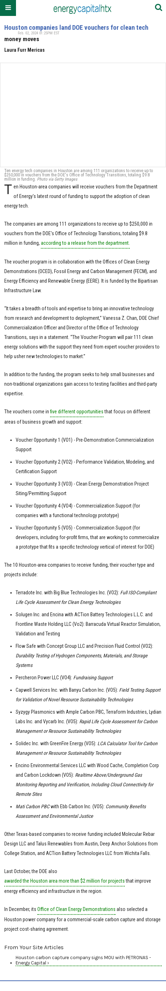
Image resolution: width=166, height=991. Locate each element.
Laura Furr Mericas (24, 49)
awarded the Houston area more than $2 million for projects (64, 881)
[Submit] (158, 8)
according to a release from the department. (85, 243)
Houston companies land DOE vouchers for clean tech (76, 27)
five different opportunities (76, 411)
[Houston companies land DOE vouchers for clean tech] (83, 115)
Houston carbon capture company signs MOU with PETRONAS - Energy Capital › (83, 960)
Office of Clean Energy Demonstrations (76, 909)
